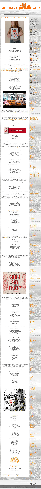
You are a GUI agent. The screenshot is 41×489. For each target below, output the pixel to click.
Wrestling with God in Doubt (14, 461)
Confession (31, 186)
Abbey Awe (31, 110)
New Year (31, 361)
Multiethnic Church (32, 358)
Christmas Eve (31, 162)
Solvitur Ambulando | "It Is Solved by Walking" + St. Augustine (36, 93)
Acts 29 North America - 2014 (33, 115)
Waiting (31, 465)
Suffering (31, 432)
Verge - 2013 (31, 461)
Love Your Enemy (32, 337)
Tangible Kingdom (32, 436)
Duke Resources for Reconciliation (34, 213)
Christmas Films (32, 163)
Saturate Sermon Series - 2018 (33, 409)
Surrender (31, 435)
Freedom (31, 258)
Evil (30, 243)
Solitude (31, 422)
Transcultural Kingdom (32, 451)
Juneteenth (31, 319)
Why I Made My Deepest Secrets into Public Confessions (17, 119)
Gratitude (31, 283)
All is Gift (31, 128)
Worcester (31, 474)
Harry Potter (31, 287)
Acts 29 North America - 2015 (33, 116)
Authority (31, 140)
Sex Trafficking (31, 416)
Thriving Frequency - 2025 (33, 445)
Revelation (31, 396)
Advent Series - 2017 (32, 124)
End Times (31, 237)
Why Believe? (15, 464)
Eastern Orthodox (32, 216)
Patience (31, 371)
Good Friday (31, 270)
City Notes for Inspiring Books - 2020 (34, 176)
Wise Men (31, 470)
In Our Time (31, 307)
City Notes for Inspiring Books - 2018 (34, 174)
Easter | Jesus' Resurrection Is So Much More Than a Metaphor (36, 87)
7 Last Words (31, 109)
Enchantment (31, 236)
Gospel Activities (32, 273)
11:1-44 (18, 237)
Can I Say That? (18, 71)
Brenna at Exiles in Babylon (17, 113)
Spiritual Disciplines (32, 427)
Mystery (31, 360)
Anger (30, 130)
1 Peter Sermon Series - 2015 (33, 99)
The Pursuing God (32, 441)
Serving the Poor (32, 414)
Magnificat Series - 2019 (33, 340)
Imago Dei (31, 302)
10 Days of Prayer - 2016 (33, 102)
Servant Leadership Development (34, 413)
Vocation (31, 464)
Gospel (31, 272)
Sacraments (31, 403)
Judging (31, 318)
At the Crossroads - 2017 (33, 138)
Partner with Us (27, 14)
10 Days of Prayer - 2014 (33, 101)
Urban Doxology (32, 460)
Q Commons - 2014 (32, 388)
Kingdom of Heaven (32, 323)
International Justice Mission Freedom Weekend (34, 311)
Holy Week (31, 294)
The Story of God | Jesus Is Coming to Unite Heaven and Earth (36, 70)
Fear (18, 475)
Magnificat (31, 339)
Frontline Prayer (32, 261)
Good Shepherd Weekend (33, 271)
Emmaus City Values (32, 234)
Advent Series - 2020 (32, 127)
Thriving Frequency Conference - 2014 (34, 446)
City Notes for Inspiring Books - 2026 (7, 475)
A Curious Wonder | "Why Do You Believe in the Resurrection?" (36, 43)
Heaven (31, 289)
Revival (30, 397)
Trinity (30, 456)
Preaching (31, 381)
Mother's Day (31, 357)
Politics (31, 377)
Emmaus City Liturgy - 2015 (33, 223)
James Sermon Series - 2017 (33, 314)
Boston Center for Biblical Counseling (34, 154)
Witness (31, 471)
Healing (31, 288)
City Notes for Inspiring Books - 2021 (34, 177)
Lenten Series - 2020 (32, 328)
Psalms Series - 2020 (32, 387)
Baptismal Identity (32, 143)
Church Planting (32, 168)
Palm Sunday (31, 368)
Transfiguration (32, 453)
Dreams (31, 212)
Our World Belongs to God (33, 367)
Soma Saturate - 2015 (32, 425)
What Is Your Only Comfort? (14, 465)
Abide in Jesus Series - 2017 (33, 111)
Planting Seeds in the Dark (15, 460)
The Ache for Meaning (14, 458)
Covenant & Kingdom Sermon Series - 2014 (34, 194)
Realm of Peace (14, 466)
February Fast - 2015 (32, 252)
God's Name (31, 268)
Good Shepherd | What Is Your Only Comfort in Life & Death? (36, 48)
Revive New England (32, 398)
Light (30, 332)
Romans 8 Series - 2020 (32, 399)
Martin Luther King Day (32, 342)
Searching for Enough (14, 462)
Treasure (31, 454)
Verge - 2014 (31, 462)
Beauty (31, 145)
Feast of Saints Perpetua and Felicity (34, 251)
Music (30, 359)
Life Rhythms (31, 331)
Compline (31, 185)
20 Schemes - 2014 (32, 105)
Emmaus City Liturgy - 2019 (33, 227)
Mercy (30, 349)
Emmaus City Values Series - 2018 (34, 235)
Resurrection (31, 395)
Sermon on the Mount (32, 412)
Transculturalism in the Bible (33, 452)
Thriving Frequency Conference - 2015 (34, 447)
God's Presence (32, 269)
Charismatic (31, 157)
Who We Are (5, 14)
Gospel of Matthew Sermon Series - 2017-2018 (34, 277)
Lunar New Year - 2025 (32, 338)
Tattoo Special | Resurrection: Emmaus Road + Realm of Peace (36, 54)
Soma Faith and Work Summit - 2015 (34, 423)
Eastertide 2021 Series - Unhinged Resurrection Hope (34, 219)
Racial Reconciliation (32, 389)
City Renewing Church (32, 182)
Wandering (31, 466)
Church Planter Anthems (33, 167)
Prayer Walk (31, 380)
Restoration (31, 394)
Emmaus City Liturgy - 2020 (33, 228)
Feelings (31, 254)
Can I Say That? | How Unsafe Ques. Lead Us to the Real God (14, 17)
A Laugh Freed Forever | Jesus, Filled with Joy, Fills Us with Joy (36, 81)
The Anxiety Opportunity (15, 459)
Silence (30, 418)
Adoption (31, 121)
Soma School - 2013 (32, 426)
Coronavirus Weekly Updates (33, 190)
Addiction (31, 120)
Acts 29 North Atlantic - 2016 (33, 117)
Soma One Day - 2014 (32, 424)
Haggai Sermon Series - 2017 (33, 285)
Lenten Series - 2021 (32, 329)
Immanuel (31, 303)
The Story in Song (32, 442)
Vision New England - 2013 (33, 463)
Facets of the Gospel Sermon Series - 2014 (34, 245)
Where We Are (10, 14)
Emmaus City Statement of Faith (34, 233)
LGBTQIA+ (22, 475)
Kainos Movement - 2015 (33, 321)
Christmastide (31, 164)
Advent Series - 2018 (32, 125)
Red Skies (31, 390)
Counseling (31, 191)
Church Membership (32, 166)
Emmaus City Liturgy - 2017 (33, 225)
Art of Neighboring (32, 134)
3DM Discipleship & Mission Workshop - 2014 (34, 106)
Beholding (31, 147)
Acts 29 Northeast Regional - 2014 (34, 118)
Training (31, 450)
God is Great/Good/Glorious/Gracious (34, 267)
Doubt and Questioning (15, 475)
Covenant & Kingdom (32, 192)
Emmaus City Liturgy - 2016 (33, 224)
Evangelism (31, 241)
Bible (30, 149)
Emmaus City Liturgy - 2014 (33, 222)
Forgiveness (31, 257)
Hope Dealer (31, 297)
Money (30, 356)
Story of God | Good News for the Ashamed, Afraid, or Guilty (36, 64)
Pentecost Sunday (32, 374)
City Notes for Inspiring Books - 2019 (34, 175)
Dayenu (31, 201)
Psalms (31, 386)
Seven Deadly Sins (32, 415)
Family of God (31, 248)
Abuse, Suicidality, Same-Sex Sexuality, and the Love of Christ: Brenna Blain (14, 70)
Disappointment (32, 208)
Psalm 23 (31, 385)
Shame (30, 417)
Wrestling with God (32, 479)
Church (30, 165)
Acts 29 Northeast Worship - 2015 (34, 119)
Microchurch (31, 351)
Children (31, 159)
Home (2, 14)
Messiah (31, 350)
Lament (31, 324)
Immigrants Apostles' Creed (33, 305)
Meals (30, 346)
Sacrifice (31, 404)
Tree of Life (31, 455)
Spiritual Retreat (32, 428)
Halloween (31, 286)
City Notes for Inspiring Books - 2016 (34, 172)
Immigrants (31, 304)
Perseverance (31, 375)
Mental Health (25, 475)
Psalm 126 (31, 384)
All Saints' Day (31, 129)
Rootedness (31, 400)
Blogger (37, 487)
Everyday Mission (32, 242)
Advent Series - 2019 (32, 126)
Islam (30, 313)
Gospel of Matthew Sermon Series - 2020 (35, 279)
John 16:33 (18, 147)
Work (30, 475)
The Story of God (32, 443)
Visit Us (19, 14)
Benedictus (31, 148)
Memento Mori (31, 347)
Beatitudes (31, 144)
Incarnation (31, 308)
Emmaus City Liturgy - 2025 (33, 232)
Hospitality (31, 298)
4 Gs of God (31, 107)
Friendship (31, 260)
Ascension (31, 136)
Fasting (31, 249)
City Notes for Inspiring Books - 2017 (34, 173)
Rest (30, 393)
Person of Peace (32, 376)
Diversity (31, 210)
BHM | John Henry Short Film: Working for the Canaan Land (36, 59)
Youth (30, 481)
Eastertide (31, 217)
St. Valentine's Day (32, 431)
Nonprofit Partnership (32, 362)
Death (30, 203)
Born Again (31, 153)
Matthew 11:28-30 (11, 210)
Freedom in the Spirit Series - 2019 (34, 259)
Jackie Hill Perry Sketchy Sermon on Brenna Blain (15, 411)
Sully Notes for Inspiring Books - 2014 (34, 433)
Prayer (30, 379)
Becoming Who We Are (32, 146)
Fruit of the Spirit (32, 262)
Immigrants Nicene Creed (33, 306)
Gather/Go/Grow (32, 263)
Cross (30, 197)
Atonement (31, 139)
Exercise (31, 244)
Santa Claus (31, 407)
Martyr (30, 343)
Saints (30, 405)
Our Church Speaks (32, 365)
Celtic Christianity (32, 156)
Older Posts (26, 478)
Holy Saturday (31, 292)
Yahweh (31, 480)
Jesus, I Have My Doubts (15, 457)
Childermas (31, 158)
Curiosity (31, 198)
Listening (31, 333)
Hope (30, 296)
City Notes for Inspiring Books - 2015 (34, 171)
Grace (20, 475)
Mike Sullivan (35, 29)
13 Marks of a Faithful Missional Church (34, 104)
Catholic (31, 155)
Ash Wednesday (32, 137)
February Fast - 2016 (32, 253)
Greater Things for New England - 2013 (34, 284)
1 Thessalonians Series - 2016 (33, 100)
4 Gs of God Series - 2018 (33, 108)
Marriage (31, 341)
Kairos (30, 322)
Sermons (22, 14)
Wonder (31, 473)
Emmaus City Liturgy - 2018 (33, 226)
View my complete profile (33, 36)
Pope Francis (31, 378)
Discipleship (31, 209)
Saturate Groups (32, 408)
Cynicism (31, 199)
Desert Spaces (31, 207)
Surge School (31, 434)
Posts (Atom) (6, 479)
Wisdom (31, 469)
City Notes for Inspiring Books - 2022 (34, 178)
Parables (31, 369)
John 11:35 (5, 237)
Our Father (31, 366)
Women (31, 472)
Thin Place (31, 444)
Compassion (31, 184)
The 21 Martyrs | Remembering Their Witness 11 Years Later (36, 75)
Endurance (31, 238)
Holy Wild (31, 295)
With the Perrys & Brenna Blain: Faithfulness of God (14, 108)
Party (30, 370)
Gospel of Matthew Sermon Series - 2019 (35, 278)
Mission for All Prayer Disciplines (33, 352)
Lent (30, 327)
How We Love (15, 14)
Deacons (31, 202)
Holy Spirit (31, 293)
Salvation (31, 406)
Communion (31, 183)
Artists (30, 135)
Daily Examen (31, 200)
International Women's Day (33, 312)
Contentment (31, 187)
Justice (30, 320)
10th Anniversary (32, 103)
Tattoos (31, 437)
